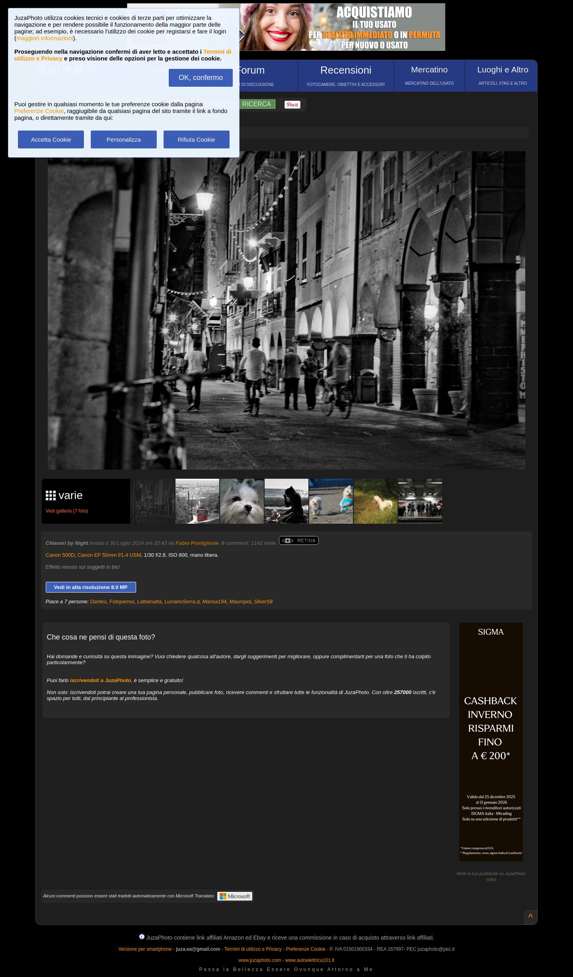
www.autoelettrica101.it (309, 960)
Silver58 (263, 602)
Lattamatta (149, 602)
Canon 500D (60, 555)
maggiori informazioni (44, 38)
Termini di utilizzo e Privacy (253, 949)
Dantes (98, 602)
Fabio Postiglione (196, 543)
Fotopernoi (121, 602)
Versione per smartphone (145, 949)
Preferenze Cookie (39, 110)
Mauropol (240, 602)
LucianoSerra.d (181, 602)
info (491, 879)
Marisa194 (215, 602)
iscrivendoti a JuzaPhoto (100, 680)
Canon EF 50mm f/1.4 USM (109, 555)
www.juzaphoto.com (260, 960)
